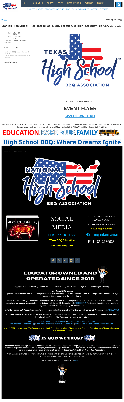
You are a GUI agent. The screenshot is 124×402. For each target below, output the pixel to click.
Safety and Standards (44, 324)
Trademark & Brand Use (64, 324)
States (54, 321)
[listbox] (114, 19)
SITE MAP (104, 9)
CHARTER (31, 9)
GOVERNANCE (82, 9)
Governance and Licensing (22, 324)
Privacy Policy (80, 324)
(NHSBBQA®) (80, 303)
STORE (94, 9)
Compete (62, 321)
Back (5, 20)
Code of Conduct (107, 324)
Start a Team (81, 321)
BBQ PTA (70, 9)
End (9, 37)
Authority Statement (36, 321)
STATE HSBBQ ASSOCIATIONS (51, 9)
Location (8, 41)
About (48, 321)
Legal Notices (93, 324)
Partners (70, 321)
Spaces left (7, 42)
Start (9, 33)
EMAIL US (77, 360)
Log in (118, 4)
